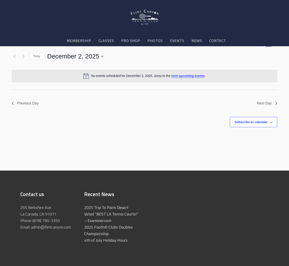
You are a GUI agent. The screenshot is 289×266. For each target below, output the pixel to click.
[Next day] (23, 56)
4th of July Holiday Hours (106, 240)
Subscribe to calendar (251, 122)
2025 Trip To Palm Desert (106, 207)
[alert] (144, 76)
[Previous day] (14, 56)
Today (36, 56)
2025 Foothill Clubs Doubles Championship (108, 230)
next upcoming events (188, 76)
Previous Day (25, 103)
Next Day (267, 103)
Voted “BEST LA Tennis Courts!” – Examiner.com (111, 217)
